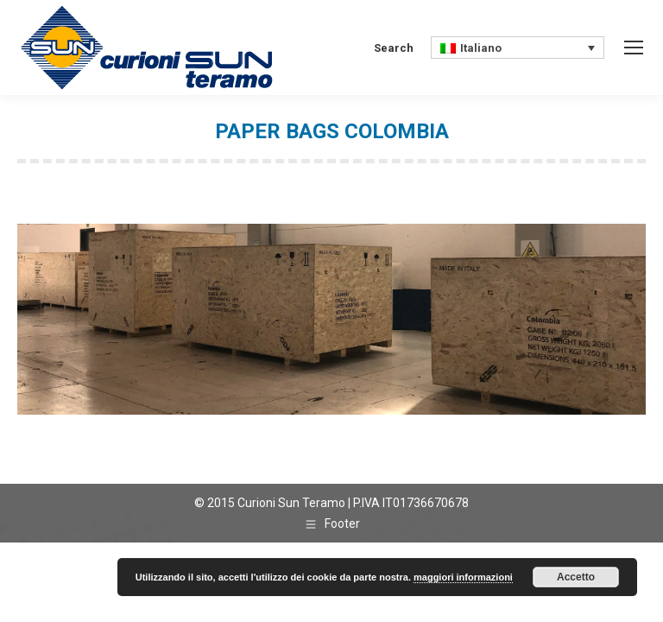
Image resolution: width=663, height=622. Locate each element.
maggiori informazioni (463, 577)
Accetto (576, 577)
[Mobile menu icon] (634, 47)
